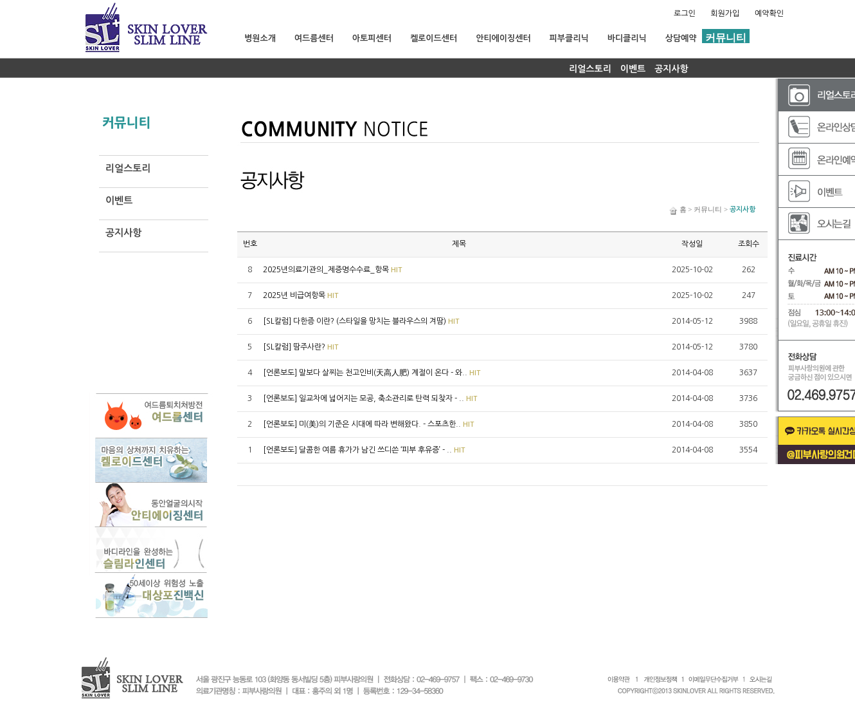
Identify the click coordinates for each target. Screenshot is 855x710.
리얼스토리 (590, 68)
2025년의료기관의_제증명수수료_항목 (332, 270)
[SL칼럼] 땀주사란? (301, 347)
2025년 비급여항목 (301, 295)
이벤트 (632, 68)
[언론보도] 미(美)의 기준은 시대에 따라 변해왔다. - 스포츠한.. (368, 424)
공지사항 (671, 68)
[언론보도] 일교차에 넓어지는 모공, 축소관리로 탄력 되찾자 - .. (370, 398)
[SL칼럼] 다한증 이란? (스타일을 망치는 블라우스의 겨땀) (361, 321)
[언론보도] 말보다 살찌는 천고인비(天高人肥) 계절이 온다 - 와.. (372, 373)
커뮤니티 (708, 209)
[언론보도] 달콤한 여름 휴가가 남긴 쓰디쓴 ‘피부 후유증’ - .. (364, 450)
